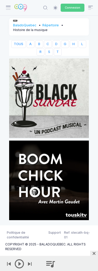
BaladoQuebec (24, 25)
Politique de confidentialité (18, 235)
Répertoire (50, 25)
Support (54, 232)
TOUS (18, 44)
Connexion (72, 7)
